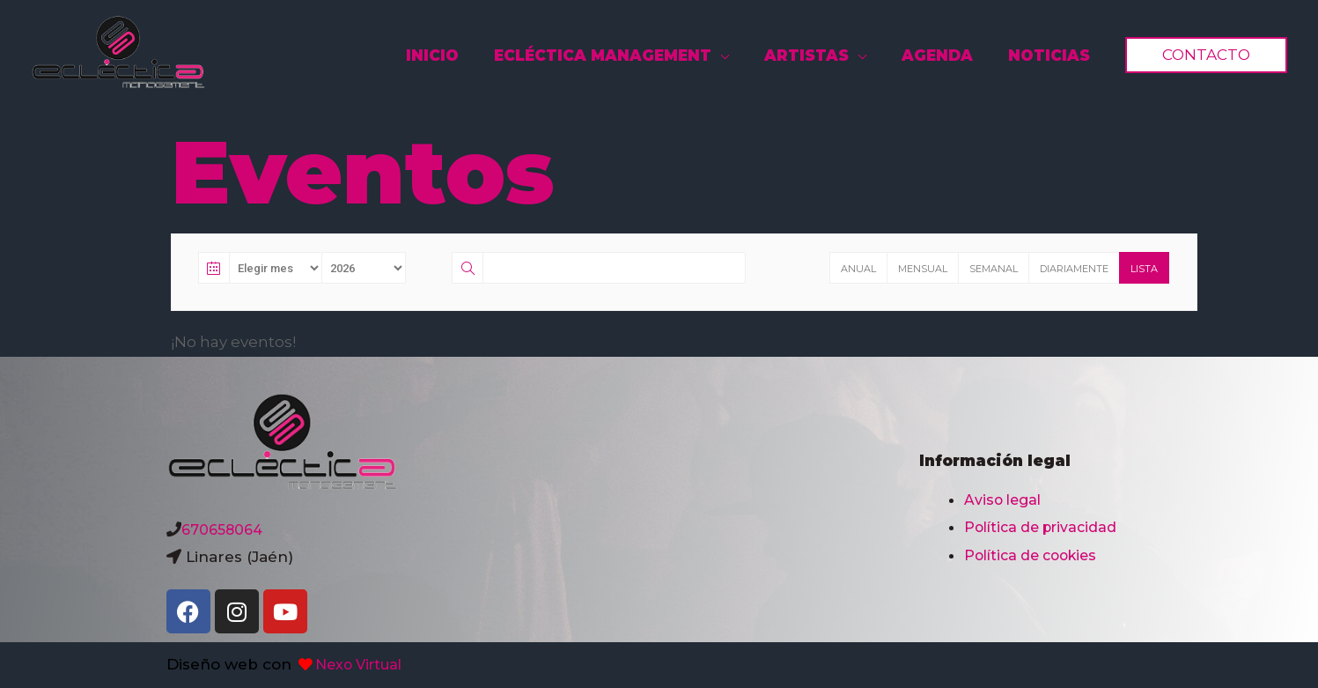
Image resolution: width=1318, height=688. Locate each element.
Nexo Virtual (353, 664)
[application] (751, 55)
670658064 (224, 529)
